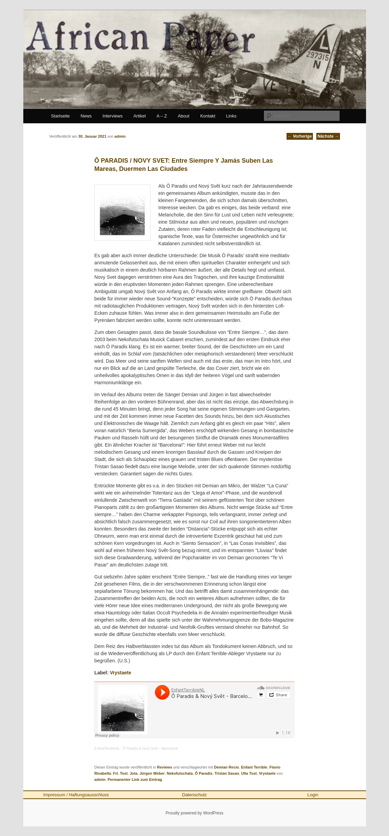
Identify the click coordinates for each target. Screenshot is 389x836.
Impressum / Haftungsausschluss (76, 794)
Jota (134, 773)
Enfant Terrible (254, 767)
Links (231, 115)
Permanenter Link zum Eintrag (135, 779)
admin (99, 779)
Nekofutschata (180, 773)
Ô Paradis (203, 773)
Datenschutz (194, 794)
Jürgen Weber (152, 773)
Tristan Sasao (227, 773)
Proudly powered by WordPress (194, 813)
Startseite (60, 115)
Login (312, 794)
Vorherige (300, 136)
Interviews (112, 115)
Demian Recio (226, 767)
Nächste (328, 136)
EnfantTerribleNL (107, 748)
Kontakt (207, 115)
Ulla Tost (249, 773)
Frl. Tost (120, 773)
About (184, 115)
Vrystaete (120, 672)
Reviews (164, 767)
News (86, 115)
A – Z (162, 115)
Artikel (139, 115)
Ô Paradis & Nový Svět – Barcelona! (150, 748)
